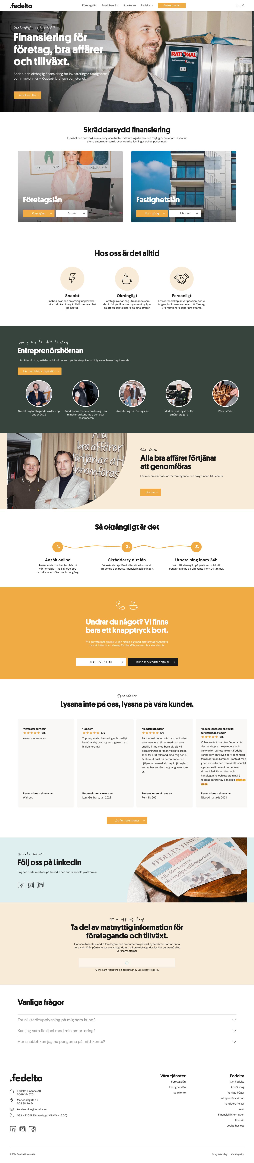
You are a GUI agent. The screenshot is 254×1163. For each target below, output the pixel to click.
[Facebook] (21, 886)
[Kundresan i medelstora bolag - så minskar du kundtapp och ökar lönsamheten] (85, 400)
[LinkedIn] (40, 886)
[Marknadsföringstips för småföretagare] (179, 400)
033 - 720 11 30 (106, 662)
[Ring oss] (237, 5)
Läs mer (76, 213)
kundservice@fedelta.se (155, 662)
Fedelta (147, 5)
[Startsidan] (21, 5)
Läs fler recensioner (130, 820)
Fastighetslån (110, 5)
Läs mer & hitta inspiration (41, 371)
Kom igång (42, 213)
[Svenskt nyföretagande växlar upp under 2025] (39, 400)
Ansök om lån (29, 95)
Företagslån (89, 5)
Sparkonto (129, 5)
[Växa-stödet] (225, 400)
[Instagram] (31, 886)
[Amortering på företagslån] (132, 400)
